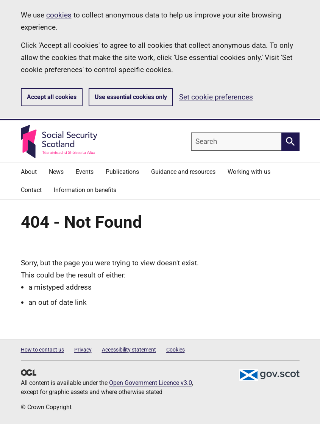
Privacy (83, 350)
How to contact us (42, 350)
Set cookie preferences (216, 97)
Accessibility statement (129, 350)
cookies (59, 15)
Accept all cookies (51, 97)
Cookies (175, 350)
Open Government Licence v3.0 (150, 382)
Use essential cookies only (131, 97)
